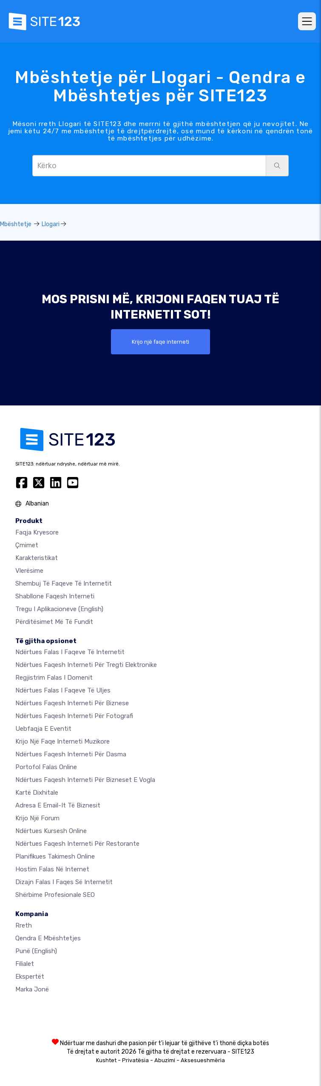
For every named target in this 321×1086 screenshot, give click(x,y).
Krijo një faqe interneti (160, 342)
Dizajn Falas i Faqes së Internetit (64, 882)
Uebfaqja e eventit (43, 729)
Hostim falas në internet (52, 869)
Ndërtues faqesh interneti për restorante (77, 844)
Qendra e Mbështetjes (48, 938)
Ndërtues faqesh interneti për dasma (70, 754)
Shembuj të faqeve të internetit (63, 583)
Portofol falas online (46, 767)
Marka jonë (32, 989)
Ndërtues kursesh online (51, 831)
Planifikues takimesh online (55, 856)
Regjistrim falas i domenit (54, 677)
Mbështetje (15, 224)
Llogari (51, 224)
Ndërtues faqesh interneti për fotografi (74, 716)
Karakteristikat (36, 558)
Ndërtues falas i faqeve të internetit (70, 652)
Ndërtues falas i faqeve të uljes (63, 690)
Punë (36, 951)
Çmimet (26, 545)
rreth (23, 925)
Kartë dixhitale (36, 792)
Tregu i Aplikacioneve (59, 609)
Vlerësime (29, 571)
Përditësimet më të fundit (54, 622)
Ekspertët (29, 976)
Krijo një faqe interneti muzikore (62, 741)
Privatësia (135, 1060)
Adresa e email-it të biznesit (57, 805)
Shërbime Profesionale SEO (55, 895)
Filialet (24, 964)
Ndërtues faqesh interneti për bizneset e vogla (85, 780)
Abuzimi (164, 1060)
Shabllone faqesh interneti (54, 596)
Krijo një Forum (37, 818)
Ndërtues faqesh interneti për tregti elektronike (86, 665)
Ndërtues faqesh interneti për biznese (72, 703)
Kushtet (106, 1060)
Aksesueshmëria (203, 1060)
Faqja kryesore (37, 532)
